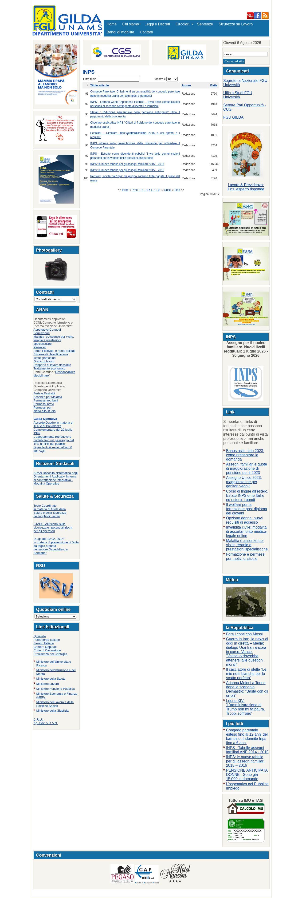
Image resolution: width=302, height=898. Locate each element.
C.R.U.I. (39, 719)
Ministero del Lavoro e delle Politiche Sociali (55, 704)
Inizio (125, 190)
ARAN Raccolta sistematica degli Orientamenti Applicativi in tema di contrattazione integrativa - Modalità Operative (56, 478)
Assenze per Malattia (48, 397)
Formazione (42, 333)
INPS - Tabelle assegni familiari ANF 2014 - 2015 (247, 750)
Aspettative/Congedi (47, 329)
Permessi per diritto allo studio (45, 409)
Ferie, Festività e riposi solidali (54, 351)
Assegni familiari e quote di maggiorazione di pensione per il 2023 (246, 468)
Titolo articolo (99, 85)
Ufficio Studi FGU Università (237, 95)
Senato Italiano (44, 643)
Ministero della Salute (51, 678)
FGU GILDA (233, 117)
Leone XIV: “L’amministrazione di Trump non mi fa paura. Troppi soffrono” (245, 707)
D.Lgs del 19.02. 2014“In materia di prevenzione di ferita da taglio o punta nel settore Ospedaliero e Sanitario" (56, 546)
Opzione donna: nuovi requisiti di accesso (244, 520)
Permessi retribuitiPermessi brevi (46, 402)
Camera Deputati (45, 647)
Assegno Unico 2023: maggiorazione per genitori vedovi (244, 482)
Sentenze (205, 24)
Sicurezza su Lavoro (236, 24)
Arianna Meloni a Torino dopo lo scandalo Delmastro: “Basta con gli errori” (247, 689)
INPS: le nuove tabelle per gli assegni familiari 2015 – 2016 (127, 164)
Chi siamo (130, 24)
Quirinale (40, 636)
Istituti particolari (45, 358)
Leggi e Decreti (157, 24)
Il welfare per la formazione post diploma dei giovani (246, 509)
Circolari (184, 24)
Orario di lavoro (44, 361)
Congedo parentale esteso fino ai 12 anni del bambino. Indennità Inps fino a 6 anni (247, 736)
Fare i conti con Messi (244, 634)
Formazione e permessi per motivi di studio (245, 556)
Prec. (135, 190)
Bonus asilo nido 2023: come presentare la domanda (245, 455)
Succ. (167, 190)
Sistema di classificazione (51, 354)
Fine (177, 190)
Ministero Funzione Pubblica (55, 688)
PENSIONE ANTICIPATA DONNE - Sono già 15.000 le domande (247, 774)
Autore (186, 85)
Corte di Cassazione (47, 650)
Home (112, 24)
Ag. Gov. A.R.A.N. (46, 723)
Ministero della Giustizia (52, 710)
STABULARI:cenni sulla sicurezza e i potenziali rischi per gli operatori (53, 527)
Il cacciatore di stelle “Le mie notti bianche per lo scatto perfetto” (246, 673)
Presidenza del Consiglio (50, 654)
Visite (213, 85)
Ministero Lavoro (47, 684)
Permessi (40, 347)
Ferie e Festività (44, 393)
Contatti (146, 32)
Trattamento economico (50, 368)
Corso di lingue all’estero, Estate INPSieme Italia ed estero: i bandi (247, 495)
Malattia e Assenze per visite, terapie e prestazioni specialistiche (54, 340)
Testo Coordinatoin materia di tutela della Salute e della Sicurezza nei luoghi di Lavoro (50, 511)
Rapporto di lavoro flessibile (52, 365)
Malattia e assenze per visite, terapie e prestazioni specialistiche (247, 545)
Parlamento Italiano (47, 639)
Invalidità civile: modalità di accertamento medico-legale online (246, 531)
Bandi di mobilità (120, 32)
